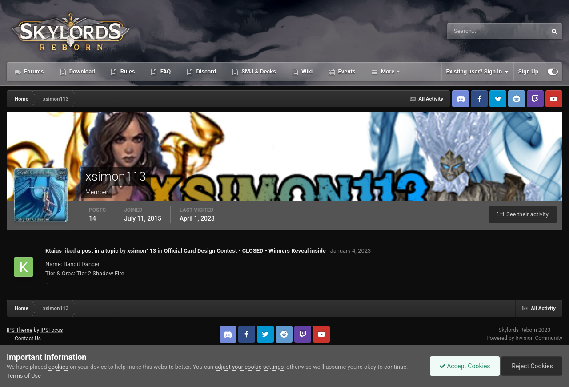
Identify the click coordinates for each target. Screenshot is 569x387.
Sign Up (528, 71)
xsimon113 (141, 250)
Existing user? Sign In (477, 71)
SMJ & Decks (258, 71)
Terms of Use (24, 375)
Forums (33, 71)
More (388, 71)
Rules (127, 71)
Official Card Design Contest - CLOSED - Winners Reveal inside (244, 250)
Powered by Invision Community (524, 338)
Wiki (306, 71)
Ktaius (53, 250)
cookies (58, 366)
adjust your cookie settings (249, 366)
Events (346, 71)
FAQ (165, 71)
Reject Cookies (531, 366)
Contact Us (28, 338)
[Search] (470, 31)
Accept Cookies (464, 366)
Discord (205, 71)
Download (81, 71)
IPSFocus (51, 330)
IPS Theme (19, 330)
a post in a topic (97, 250)
